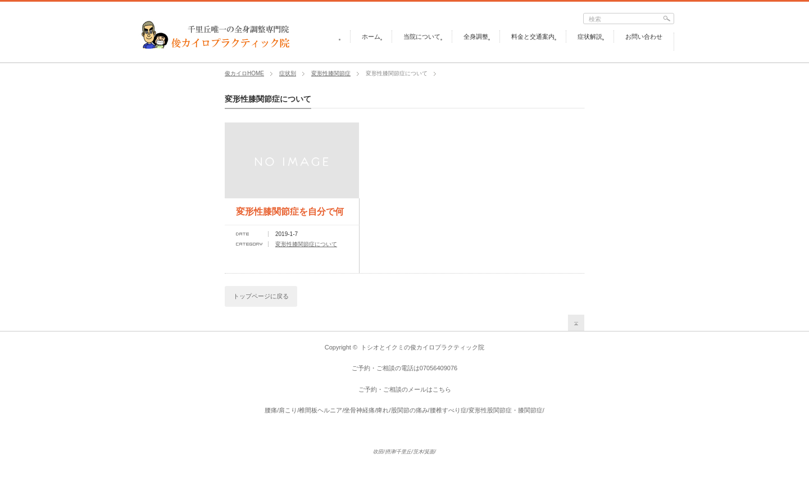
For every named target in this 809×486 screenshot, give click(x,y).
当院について (421, 36)
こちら (442, 389)
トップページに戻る (261, 296)
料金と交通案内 (533, 36)
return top (576, 323)
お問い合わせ (643, 36)
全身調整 (475, 36)
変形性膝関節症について (306, 244)
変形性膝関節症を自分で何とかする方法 (290, 216)
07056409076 (438, 368)
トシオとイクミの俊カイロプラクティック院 (422, 347)
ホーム (371, 36)
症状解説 (590, 36)
